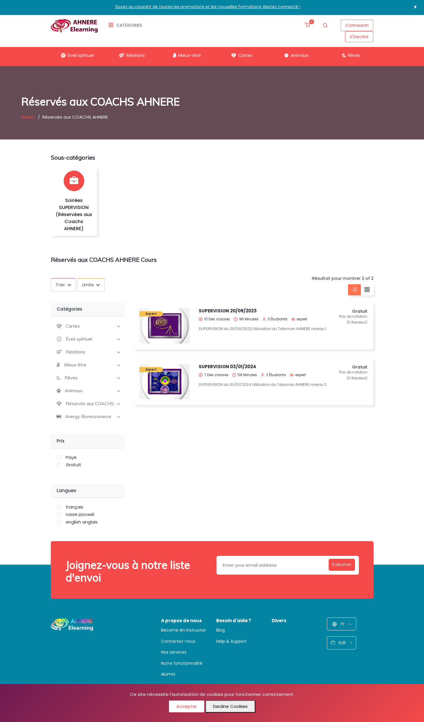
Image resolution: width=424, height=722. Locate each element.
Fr (341, 624)
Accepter (186, 706)
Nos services (173, 652)
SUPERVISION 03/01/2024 (227, 366)
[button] (68, 326)
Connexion (357, 25)
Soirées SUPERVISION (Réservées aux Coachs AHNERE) (74, 214)
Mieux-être (185, 53)
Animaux (294, 53)
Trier (63, 285)
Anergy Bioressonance (88, 416)
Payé (71, 457)
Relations (130, 53)
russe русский (80, 514)
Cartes (239, 53)
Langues (66, 490)
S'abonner (337, 565)
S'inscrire (359, 36)
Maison (28, 117)
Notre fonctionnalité (181, 663)
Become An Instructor (183, 630)
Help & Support (231, 641)
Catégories (125, 25)
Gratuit (73, 465)
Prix (60, 441)
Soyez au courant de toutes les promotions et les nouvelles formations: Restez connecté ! (207, 7)
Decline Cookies (230, 706)
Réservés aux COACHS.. (91, 403)
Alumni (168, 674)
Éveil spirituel (75, 53)
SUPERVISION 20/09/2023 (228, 311)
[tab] (88, 325)
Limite (91, 285)
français (74, 507)
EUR (341, 643)
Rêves (349, 53)
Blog (220, 630)
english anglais (82, 522)
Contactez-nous (178, 641)
